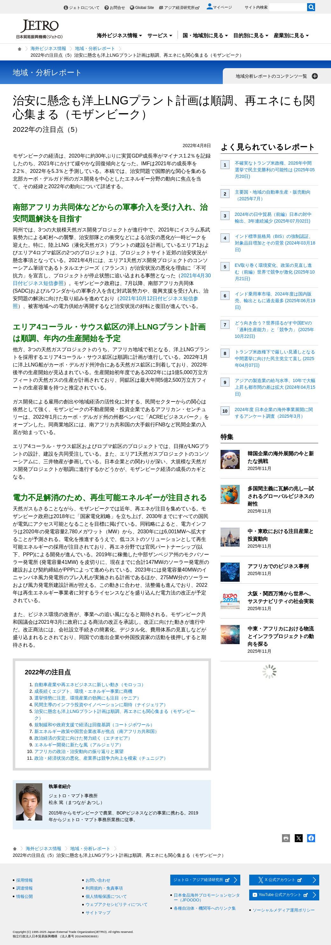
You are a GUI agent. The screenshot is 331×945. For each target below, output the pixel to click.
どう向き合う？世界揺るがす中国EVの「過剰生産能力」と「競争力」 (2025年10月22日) (274, 329)
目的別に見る (251, 35)
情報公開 (24, 896)
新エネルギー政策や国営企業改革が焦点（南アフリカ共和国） (96, 731)
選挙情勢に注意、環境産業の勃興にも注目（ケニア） (87, 697)
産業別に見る (291, 35)
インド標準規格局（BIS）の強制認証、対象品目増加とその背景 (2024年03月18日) (275, 243)
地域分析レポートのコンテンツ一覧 (277, 76)
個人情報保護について (106, 896)
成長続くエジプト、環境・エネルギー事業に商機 (83, 691)
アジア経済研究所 (182, 7)
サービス (160, 35)
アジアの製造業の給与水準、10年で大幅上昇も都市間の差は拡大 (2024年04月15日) (275, 387)
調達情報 (24, 888)
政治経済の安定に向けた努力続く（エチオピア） (83, 738)
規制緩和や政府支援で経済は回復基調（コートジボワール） (94, 724)
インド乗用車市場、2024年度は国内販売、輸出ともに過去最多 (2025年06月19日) (275, 300)
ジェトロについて (84, 7)
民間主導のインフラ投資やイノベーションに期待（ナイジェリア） (101, 704)
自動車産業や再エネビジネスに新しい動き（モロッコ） (90, 684)
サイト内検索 (256, 7)
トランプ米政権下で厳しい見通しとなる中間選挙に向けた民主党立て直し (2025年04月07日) (275, 358)
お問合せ (117, 7)
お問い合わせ (98, 880)
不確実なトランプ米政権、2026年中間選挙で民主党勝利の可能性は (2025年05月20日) (275, 169)
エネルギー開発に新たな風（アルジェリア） (78, 744)
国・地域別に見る (206, 35)
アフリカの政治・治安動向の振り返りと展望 (78, 751)
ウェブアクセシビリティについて (117, 904)
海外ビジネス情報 (120, 35)
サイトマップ (98, 912)
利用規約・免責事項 (104, 888)
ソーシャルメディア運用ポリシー (284, 910)
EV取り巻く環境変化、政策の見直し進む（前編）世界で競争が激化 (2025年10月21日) (275, 272)
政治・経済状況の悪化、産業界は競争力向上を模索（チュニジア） (101, 758)
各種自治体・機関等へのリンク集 (205, 908)
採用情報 (24, 880)
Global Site (144, 7)
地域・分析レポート (95, 48)
